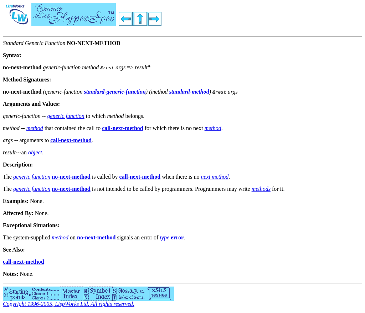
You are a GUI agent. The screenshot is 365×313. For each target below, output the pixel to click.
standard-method (189, 92)
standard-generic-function (115, 92)
